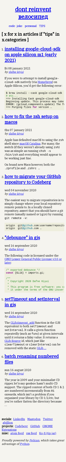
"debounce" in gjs (22, 243)
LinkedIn (19, 430)
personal (31, 26)
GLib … (41, 359)
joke (19, 26)
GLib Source (13, 351)
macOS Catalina (30, 147)
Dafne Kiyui (16, 72)
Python (24, 455)
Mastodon (33, 430)
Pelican (34, 451)
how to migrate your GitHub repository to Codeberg (33, 183)
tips (42, 26)
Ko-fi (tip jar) (47, 444)
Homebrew (45, 82)
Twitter (48, 430)
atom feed (17, 444)
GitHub (35, 437)
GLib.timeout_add (22, 332)
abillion (8, 434)
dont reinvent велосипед (33, 12)
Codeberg (21, 437)
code (12, 26)
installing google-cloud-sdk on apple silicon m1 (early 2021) (33, 54)
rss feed (31, 444)
